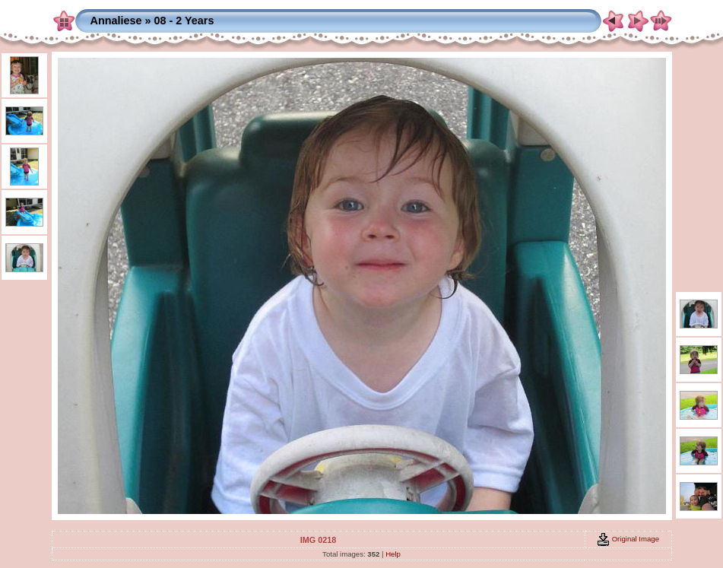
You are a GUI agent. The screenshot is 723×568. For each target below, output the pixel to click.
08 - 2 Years (184, 20)
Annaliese (116, 20)
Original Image (628, 539)
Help (393, 554)
